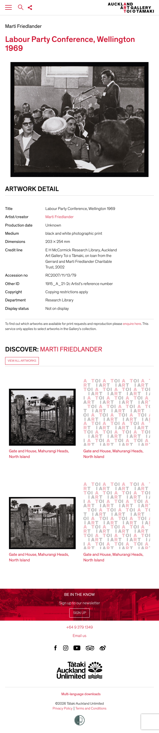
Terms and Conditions (91, 708)
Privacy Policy (63, 708)
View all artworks (22, 361)
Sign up (79, 612)
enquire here (132, 323)
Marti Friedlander (23, 26)
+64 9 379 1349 (79, 627)
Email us (79, 636)
